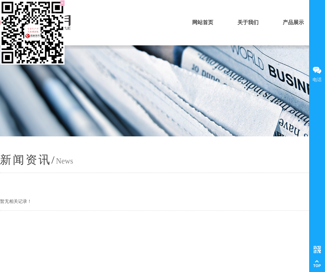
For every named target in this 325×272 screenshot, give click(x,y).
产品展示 (293, 22)
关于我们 (248, 22)
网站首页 (202, 22)
